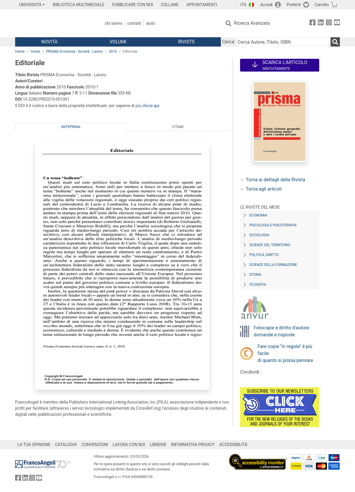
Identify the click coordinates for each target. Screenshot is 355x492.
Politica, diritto (264, 255)
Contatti (134, 23)
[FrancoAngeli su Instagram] (329, 23)
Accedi (266, 4)
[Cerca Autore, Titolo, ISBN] (283, 42)
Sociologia (259, 235)
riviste (35, 51)
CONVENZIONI (94, 444)
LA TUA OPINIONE (34, 444)
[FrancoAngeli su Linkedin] (321, 23)
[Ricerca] (335, 42)
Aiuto (150, 23)
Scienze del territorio (269, 245)
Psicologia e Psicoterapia (273, 225)
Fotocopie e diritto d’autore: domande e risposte (282, 331)
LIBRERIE (158, 444)
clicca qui (150, 105)
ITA (243, 4)
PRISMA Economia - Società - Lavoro (74, 51)
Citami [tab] (177, 127)
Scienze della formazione (273, 265)
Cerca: (228, 42)
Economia (258, 215)
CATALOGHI (66, 444)
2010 (113, 51)
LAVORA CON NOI (129, 444)
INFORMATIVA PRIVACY (193, 444)
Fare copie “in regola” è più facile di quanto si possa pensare (285, 353)
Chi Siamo (113, 23)
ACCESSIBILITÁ (233, 444)
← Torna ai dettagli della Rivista (272, 179)
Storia (255, 275)
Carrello (322, 4)
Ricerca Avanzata (252, 23)
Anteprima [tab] (71, 127)
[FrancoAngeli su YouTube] (337, 23)
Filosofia (257, 285)
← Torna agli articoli (261, 189)
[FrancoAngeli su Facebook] (312, 23)
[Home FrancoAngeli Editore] (53, 23)
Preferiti (294, 4)
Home (19, 51)
